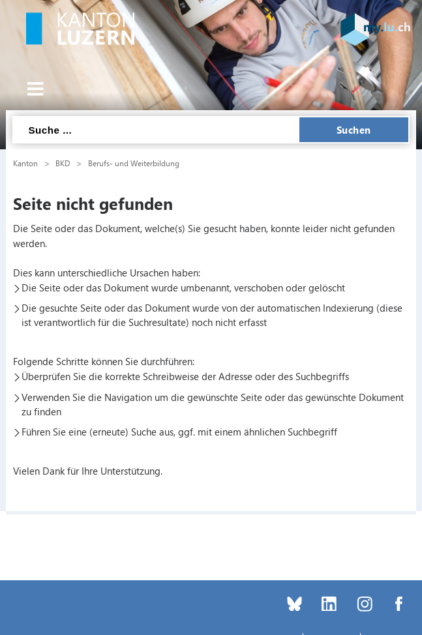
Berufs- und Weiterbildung (133, 163)
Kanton (25, 163)
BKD (62, 163)
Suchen (354, 129)
